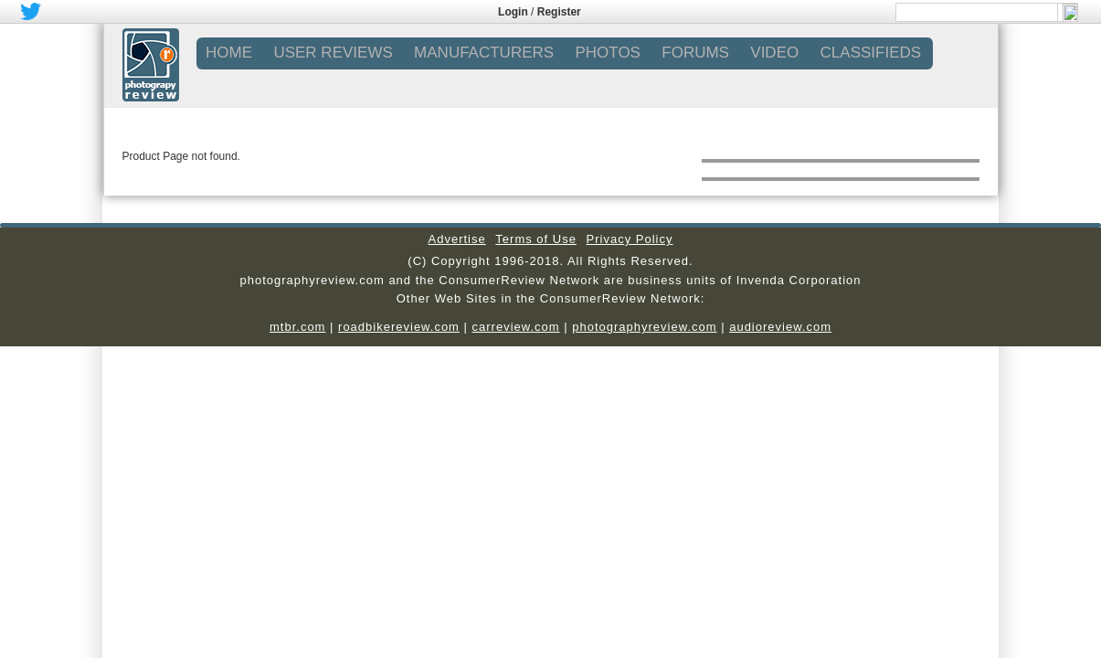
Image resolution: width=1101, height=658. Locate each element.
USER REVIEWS (332, 52)
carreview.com (516, 327)
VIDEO (774, 52)
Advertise (457, 239)
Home (229, 52)
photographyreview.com (644, 327)
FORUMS (695, 52)
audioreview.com (780, 327)
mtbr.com (297, 327)
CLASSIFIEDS (871, 52)
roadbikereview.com (399, 327)
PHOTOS (607, 52)
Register (559, 11)
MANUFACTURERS (484, 52)
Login (513, 11)
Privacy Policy (630, 239)
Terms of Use (536, 239)
